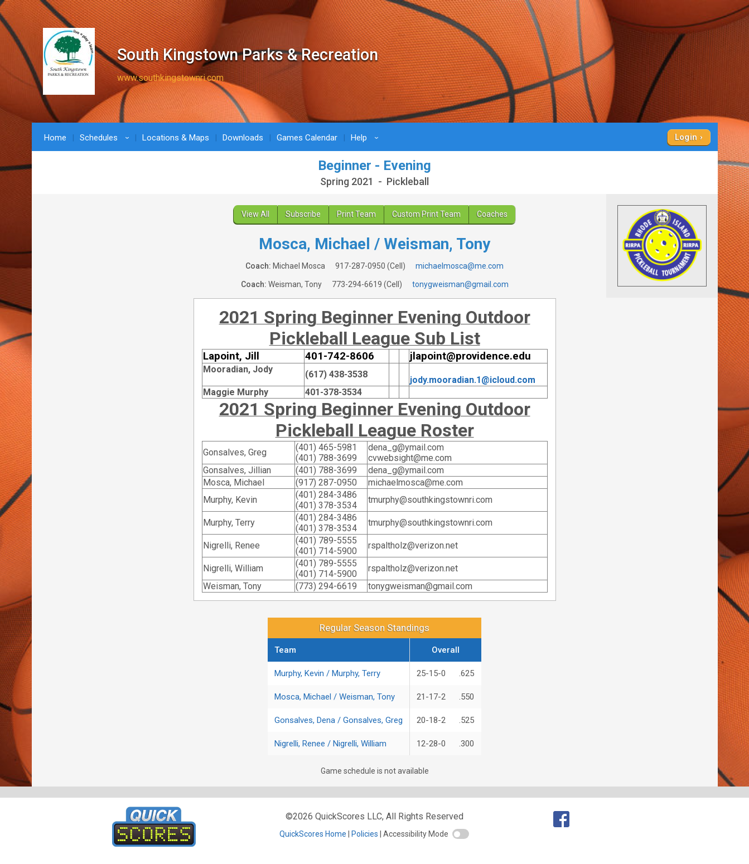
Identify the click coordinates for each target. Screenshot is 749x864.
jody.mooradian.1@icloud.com (472, 380)
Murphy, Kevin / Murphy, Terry (327, 673)
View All (255, 214)
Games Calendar (307, 138)
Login (686, 137)
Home (55, 138)
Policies (364, 833)
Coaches (492, 214)
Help (366, 138)
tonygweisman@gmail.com (460, 284)
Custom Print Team (426, 214)
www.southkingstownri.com (170, 77)
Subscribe (303, 214)
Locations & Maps (175, 138)
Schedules (106, 138)
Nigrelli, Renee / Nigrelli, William (330, 744)
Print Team (356, 214)
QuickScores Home (312, 833)
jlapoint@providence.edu (470, 356)
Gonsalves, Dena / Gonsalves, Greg (338, 720)
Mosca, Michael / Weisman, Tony (334, 697)
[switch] (460, 834)
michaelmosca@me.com (459, 265)
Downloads (243, 138)
